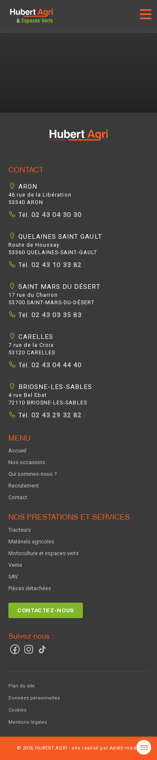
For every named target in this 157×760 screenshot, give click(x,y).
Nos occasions (26, 462)
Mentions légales (27, 722)
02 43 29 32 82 (55, 415)
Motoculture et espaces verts (43, 553)
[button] (78, 140)
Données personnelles (34, 698)
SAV (13, 576)
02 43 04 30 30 (55, 215)
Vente (15, 565)
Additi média (125, 748)
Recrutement (23, 485)
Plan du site (21, 686)
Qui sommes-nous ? (32, 474)
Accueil (17, 450)
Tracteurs (19, 530)
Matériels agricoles (31, 541)
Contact (17, 497)
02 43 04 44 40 (55, 365)
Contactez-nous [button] (45, 610)
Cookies (17, 710)
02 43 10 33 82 (55, 265)
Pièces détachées (29, 588)
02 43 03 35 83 (55, 315)
